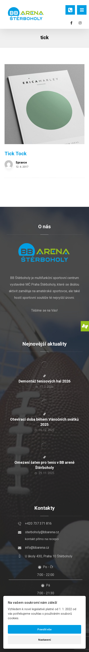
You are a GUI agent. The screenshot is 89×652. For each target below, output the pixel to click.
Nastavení (44, 639)
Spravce (21, 162)
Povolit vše (44, 629)
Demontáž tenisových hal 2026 (44, 381)
